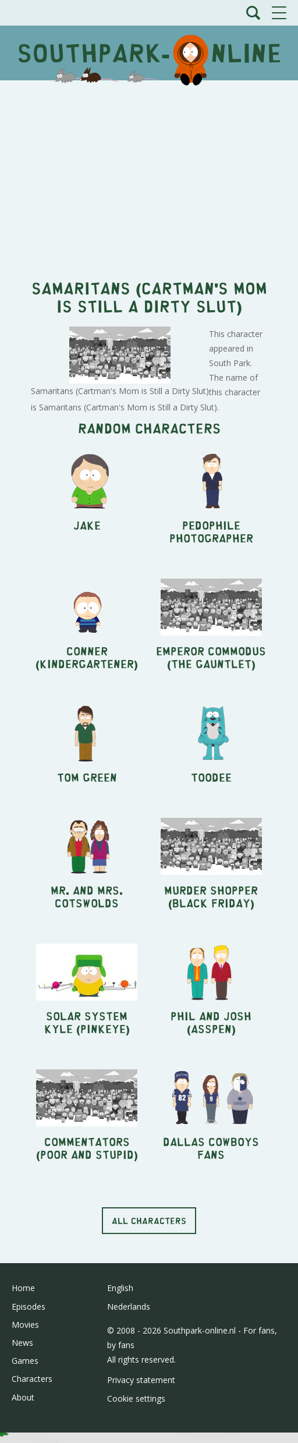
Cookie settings (136, 1398)
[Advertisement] (149, 173)
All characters (149, 1220)
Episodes (28, 1306)
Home (23, 1287)
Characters (32, 1378)
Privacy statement (141, 1379)
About (23, 1397)
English (120, 1287)
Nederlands (128, 1306)
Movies (25, 1324)
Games (25, 1360)
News (22, 1342)
